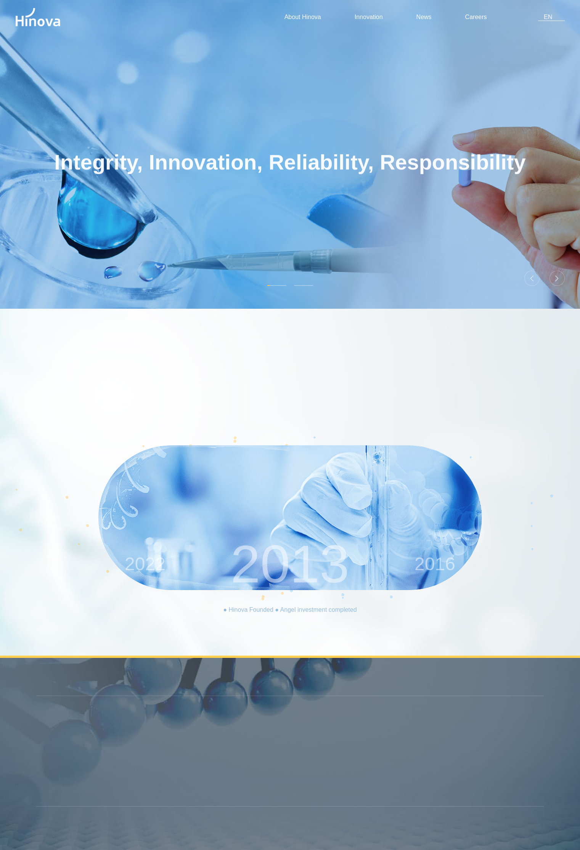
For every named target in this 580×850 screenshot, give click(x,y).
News (430, 17)
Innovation (373, 17)
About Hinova (305, 17)
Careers (486, 17)
